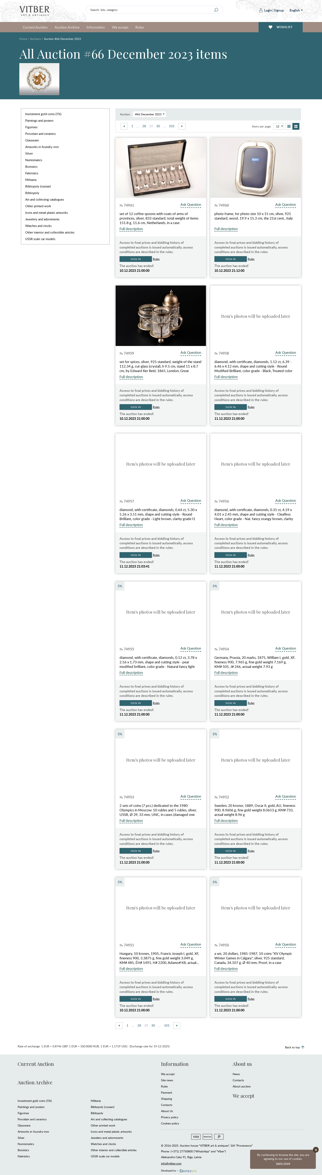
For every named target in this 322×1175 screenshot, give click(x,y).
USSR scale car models (40, 239)
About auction (242, 1086)
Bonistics (31, 166)
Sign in (136, 259)
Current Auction (35, 27)
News (236, 1074)
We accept (120, 27)
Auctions (35, 39)
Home (23, 39)
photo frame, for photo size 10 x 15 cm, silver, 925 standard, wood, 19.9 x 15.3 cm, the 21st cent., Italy (253, 216)
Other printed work (38, 206)
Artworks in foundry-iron (42, 147)
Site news (167, 1080)
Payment (166, 1092)
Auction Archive (67, 27)
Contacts (166, 1105)
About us (242, 1064)
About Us (167, 1111)
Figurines (31, 127)
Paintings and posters (39, 120)
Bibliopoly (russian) (38, 186)
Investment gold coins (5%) (43, 114)
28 (144, 126)
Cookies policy (170, 1123)
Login (265, 10)
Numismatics (33, 160)
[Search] (216, 10)
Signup (279, 10)
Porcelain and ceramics (40, 134)
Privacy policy (169, 1117)
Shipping (166, 1099)
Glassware (32, 140)
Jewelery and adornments (42, 219)
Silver (29, 153)
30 (158, 126)
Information (95, 27)
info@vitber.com (171, 1163)
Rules (139, 27)
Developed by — (178, 1169)
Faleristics (31, 173)
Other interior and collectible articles (49, 232)
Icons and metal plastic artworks (46, 212)
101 (172, 126)
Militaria (30, 180)
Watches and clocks (38, 226)
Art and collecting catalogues (44, 199)
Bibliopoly (32, 193)
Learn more (283, 1163)
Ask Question (191, 204)
